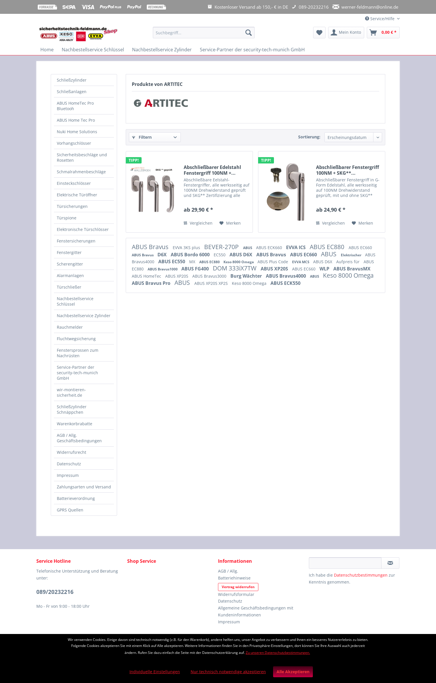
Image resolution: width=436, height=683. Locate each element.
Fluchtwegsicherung (76, 338)
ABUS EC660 (360, 247)
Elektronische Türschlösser (83, 229)
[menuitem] (204, 35)
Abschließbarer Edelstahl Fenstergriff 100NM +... (212, 170)
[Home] (47, 49)
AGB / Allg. (228, 571)
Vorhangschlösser (74, 143)
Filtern (142, 137)
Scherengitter (70, 264)
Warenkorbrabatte (74, 423)
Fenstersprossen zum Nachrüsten (77, 352)
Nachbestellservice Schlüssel (75, 301)
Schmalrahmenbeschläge (81, 171)
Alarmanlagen (70, 275)
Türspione (66, 218)
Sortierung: (309, 137)
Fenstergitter (69, 252)
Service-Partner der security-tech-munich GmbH (77, 372)
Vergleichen (198, 223)
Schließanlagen (72, 91)
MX (192, 261)
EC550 (220, 254)
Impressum (68, 475)
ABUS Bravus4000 (286, 276)
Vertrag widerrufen (238, 586)
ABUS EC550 (172, 261)
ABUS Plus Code (273, 261)
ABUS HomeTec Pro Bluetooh (75, 105)
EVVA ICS (296, 247)
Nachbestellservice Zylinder (83, 315)
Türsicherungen (72, 206)
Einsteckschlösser (74, 183)
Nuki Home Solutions (77, 131)
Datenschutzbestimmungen (361, 575)
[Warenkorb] (383, 32)
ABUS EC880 (328, 247)
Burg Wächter (246, 276)
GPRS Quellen (70, 510)
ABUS (248, 247)
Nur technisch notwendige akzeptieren (228, 671)
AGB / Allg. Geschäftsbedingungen (79, 437)
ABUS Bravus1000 (163, 269)
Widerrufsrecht (71, 452)
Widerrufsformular (236, 594)
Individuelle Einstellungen (154, 671)
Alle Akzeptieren (293, 671)
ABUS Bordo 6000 (191, 254)
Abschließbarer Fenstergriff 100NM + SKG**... (347, 170)
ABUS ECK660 (269, 247)
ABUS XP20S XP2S (211, 283)
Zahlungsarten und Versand (84, 487)
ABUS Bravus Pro (152, 283)
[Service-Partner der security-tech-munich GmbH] (252, 49)
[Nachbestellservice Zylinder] (162, 49)
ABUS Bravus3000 (210, 276)
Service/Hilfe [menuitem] (380, 18)
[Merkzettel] (319, 32)
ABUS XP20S (275, 269)
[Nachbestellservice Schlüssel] (93, 49)
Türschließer (69, 287)
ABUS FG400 (195, 269)
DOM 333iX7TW (235, 268)
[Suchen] (249, 32)
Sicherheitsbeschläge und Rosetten (82, 157)
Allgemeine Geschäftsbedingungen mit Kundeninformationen (255, 611)
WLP (325, 269)
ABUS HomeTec (147, 276)
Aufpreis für (348, 261)
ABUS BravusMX (352, 269)
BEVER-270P (222, 247)
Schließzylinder (72, 80)
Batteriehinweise (234, 578)
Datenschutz (69, 463)
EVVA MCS (301, 261)
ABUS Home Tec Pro (76, 120)
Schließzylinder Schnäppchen (72, 409)
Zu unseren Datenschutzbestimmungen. (278, 652)
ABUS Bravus (151, 247)
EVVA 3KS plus (187, 247)
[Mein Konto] (346, 32)
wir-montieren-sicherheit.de (71, 392)
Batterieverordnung (76, 498)
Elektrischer (351, 255)
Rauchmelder (70, 327)
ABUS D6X (241, 254)
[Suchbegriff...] (204, 32)
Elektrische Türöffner (77, 194)
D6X (162, 254)
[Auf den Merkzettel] (230, 223)
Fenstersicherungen (76, 241)
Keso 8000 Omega (239, 261)
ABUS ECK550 (285, 283)
